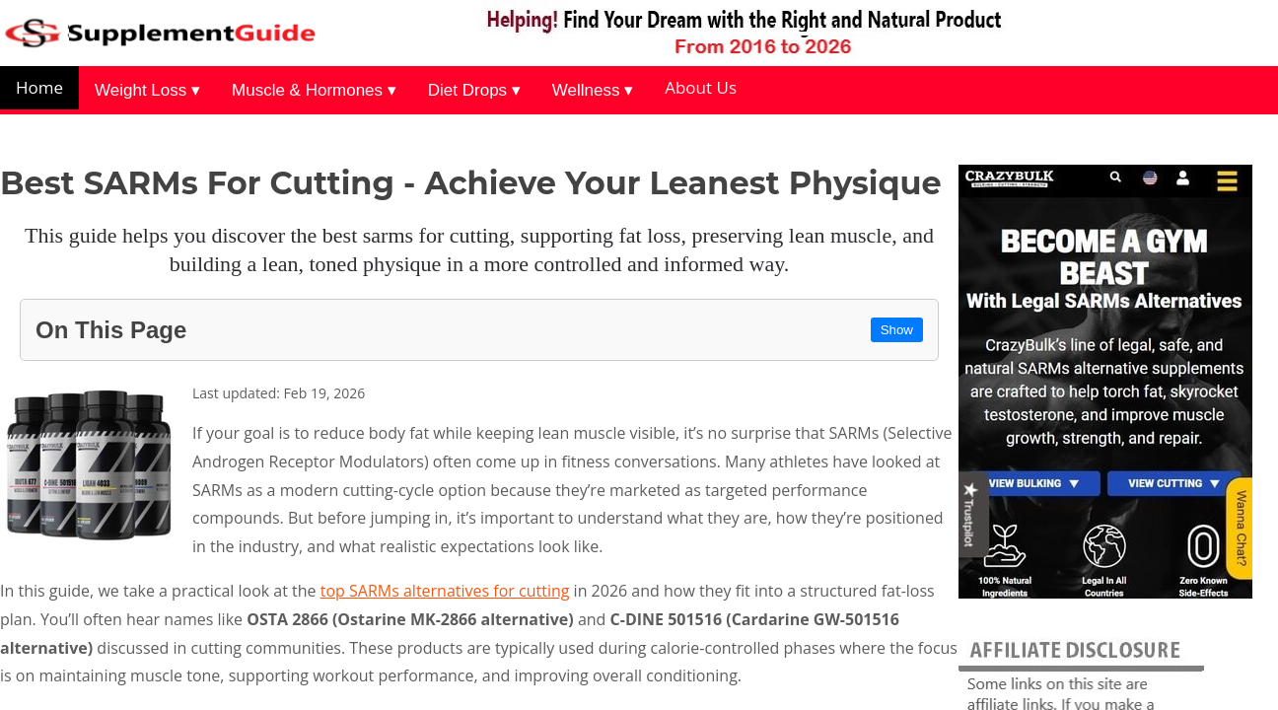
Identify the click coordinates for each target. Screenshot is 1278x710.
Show (897, 329)
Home (39, 87)
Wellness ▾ (592, 90)
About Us (701, 87)
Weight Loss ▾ (147, 90)
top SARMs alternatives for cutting (445, 591)
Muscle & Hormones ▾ (314, 90)
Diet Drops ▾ (474, 90)
